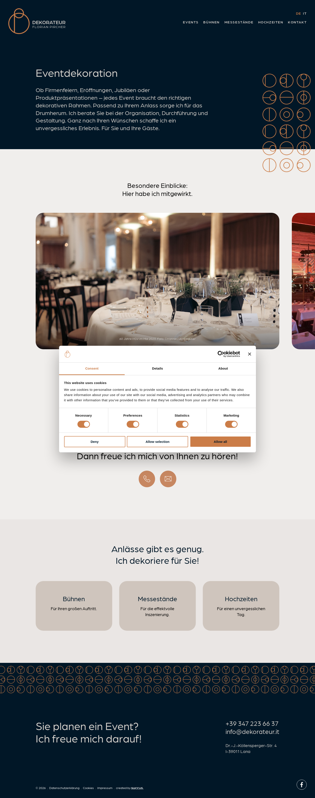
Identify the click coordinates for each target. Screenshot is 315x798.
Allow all (220, 442)
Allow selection (157, 442)
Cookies (88, 787)
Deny (95, 442)
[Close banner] (249, 354)
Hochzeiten (270, 22)
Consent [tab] (92, 368)
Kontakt (297, 22)
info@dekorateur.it (252, 731)
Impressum (104, 787)
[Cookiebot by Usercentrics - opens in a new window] (221, 354)
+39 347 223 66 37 (252, 723)
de (298, 13)
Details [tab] (157, 368)
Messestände (239, 22)
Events (191, 22)
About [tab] (223, 368)
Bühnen (211, 22)
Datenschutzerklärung (64, 787)
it (305, 13)
